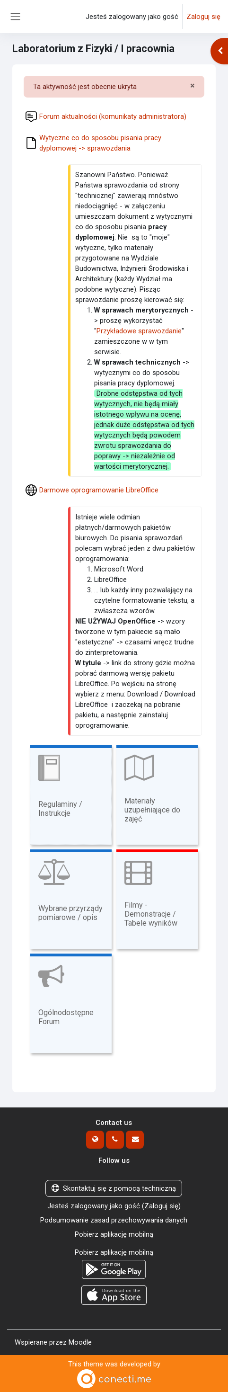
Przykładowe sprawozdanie (139, 331)
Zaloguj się (203, 16)
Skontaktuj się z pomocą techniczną (114, 1188)
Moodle (80, 1342)
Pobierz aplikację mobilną (114, 1234)
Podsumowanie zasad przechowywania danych (113, 1220)
